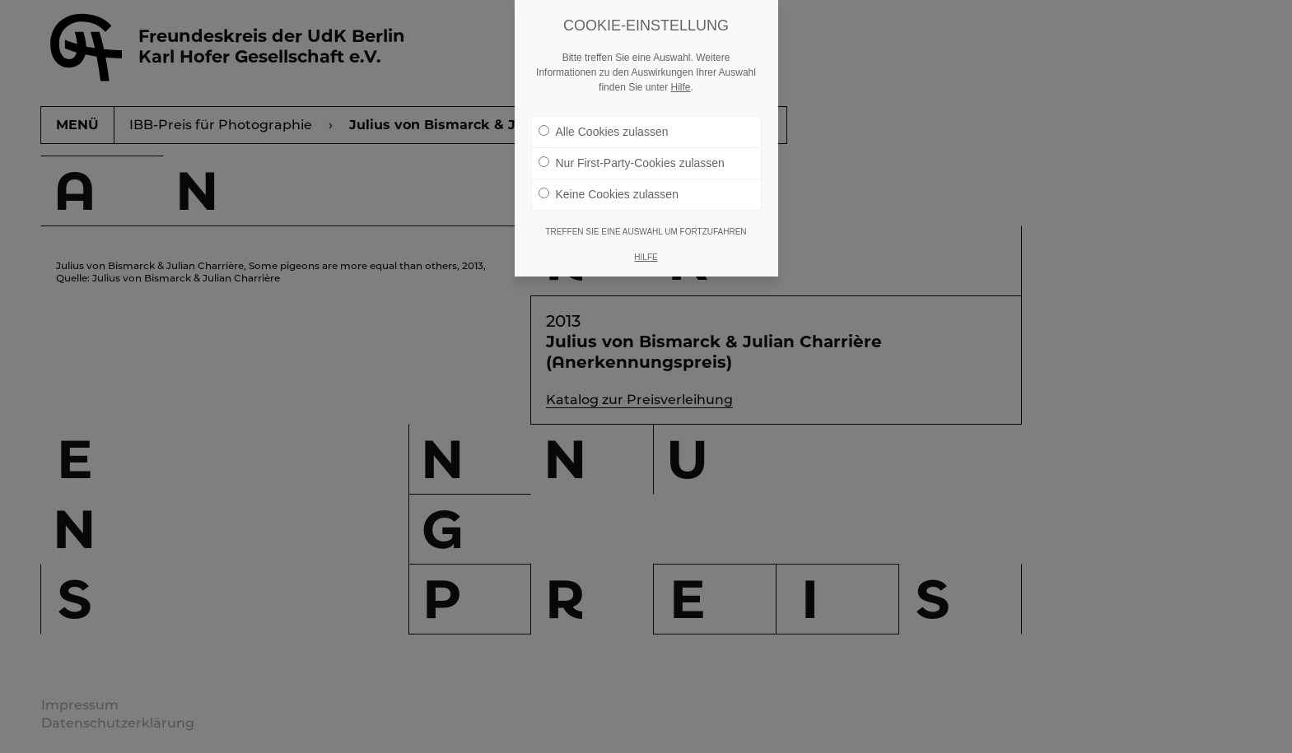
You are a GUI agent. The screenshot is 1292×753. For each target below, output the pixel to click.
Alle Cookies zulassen (604, 131)
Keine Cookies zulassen (609, 194)
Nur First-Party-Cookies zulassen (632, 163)
